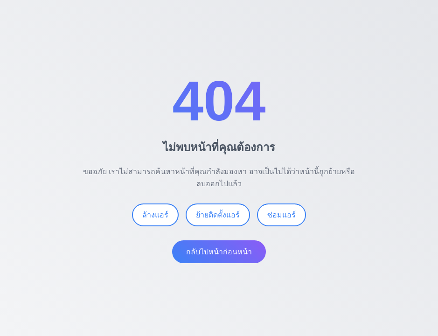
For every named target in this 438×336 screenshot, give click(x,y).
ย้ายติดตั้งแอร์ (218, 215)
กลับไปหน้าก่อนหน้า (219, 252)
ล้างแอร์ (155, 215)
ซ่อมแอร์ (281, 215)
